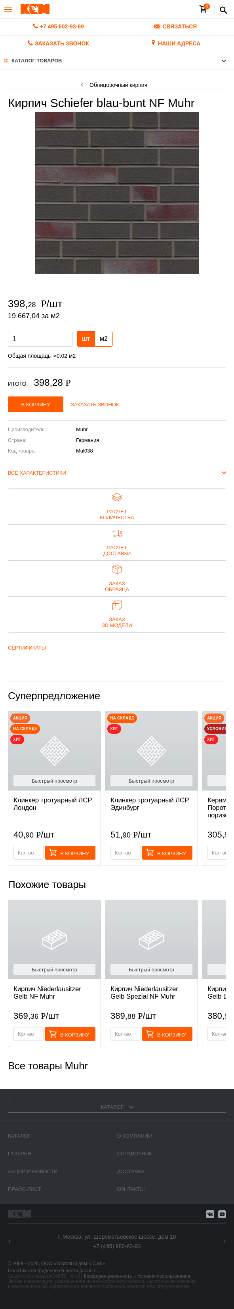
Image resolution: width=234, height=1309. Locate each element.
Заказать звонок (95, 405)
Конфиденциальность (108, 1276)
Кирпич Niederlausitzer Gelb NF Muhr (47, 992)
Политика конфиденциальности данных (52, 1270)
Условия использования (163, 1276)
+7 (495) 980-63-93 (117, 1246)
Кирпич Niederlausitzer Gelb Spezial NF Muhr (144, 992)
